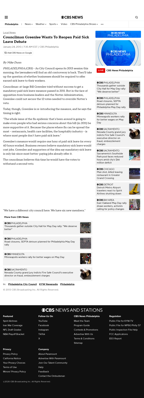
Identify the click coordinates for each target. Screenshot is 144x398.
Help (40, 367)
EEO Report (115, 338)
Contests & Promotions (86, 330)
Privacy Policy (10, 354)
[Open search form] (136, 17)
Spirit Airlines (10, 321)
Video (64, 24)
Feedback (43, 371)
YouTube (42, 321)
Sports (53, 24)
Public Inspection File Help (123, 330)
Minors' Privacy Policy (14, 371)
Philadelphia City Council (22, 284)
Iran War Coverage (12, 325)
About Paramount (47, 354)
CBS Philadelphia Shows (84, 24)
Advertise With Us (83, 334)
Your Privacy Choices (14, 363)
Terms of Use (10, 367)
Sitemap (78, 343)
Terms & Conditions (84, 338)
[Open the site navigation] (27, 17)
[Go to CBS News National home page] (72, 17)
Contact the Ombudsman (51, 376)
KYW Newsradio (48, 284)
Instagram (43, 330)
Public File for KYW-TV (121, 321)
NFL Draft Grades (12, 330)
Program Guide (82, 325)
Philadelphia (11, 24)
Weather (41, 24)
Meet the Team (82, 321)
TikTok (41, 334)
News (29, 24)
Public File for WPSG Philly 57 (125, 325)
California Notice (12, 358)
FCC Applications (118, 334)
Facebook (43, 325)
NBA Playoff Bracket (13, 334)
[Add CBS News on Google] (18, 53)
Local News (9, 32)
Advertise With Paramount (52, 358)
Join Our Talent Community (52, 363)
